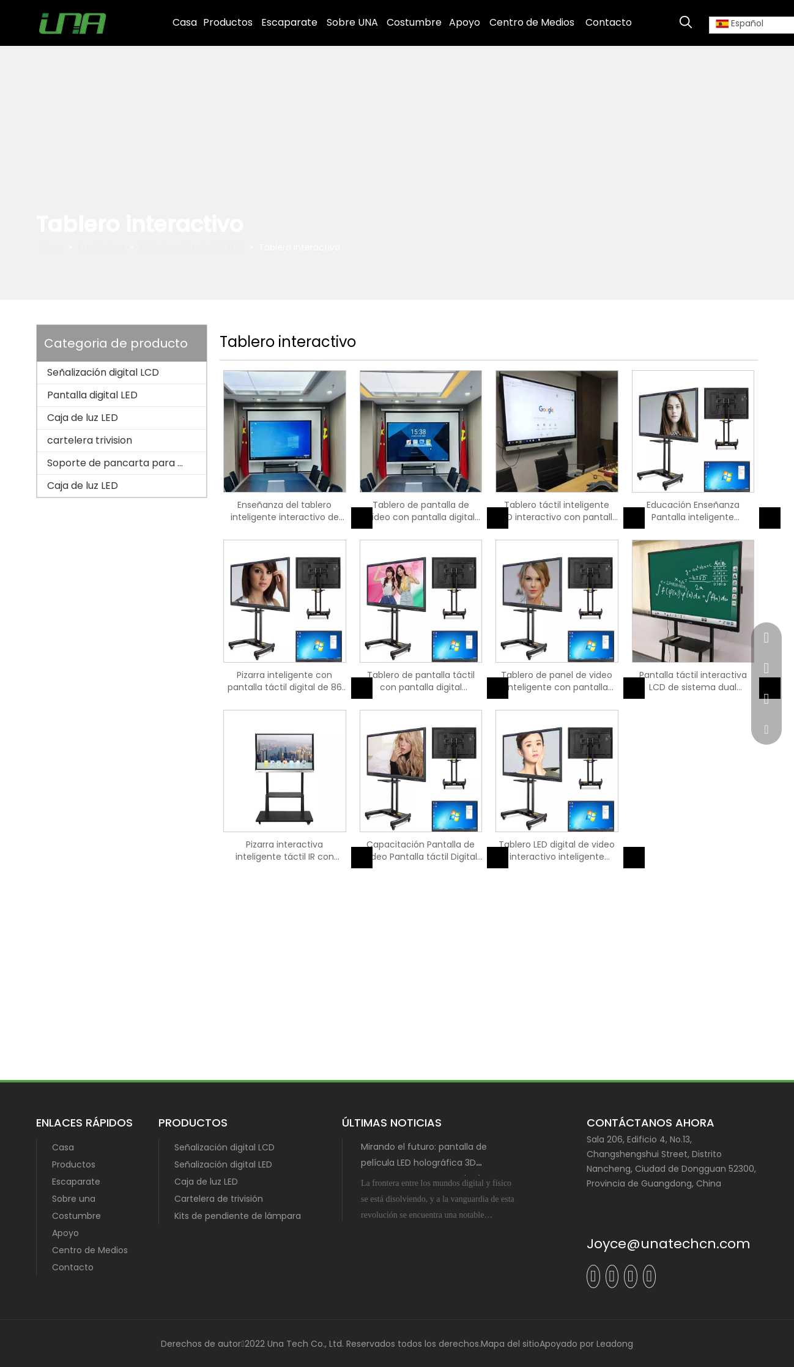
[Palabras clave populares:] (686, 23)
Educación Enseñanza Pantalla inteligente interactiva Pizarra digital (693, 511)
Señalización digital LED (223, 1164)
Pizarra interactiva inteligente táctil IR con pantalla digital (285, 850)
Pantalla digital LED (92, 395)
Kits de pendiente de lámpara (237, 1216)
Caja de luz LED (82, 418)
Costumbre (76, 1216)
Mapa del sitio (510, 1344)
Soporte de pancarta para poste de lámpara (126, 463)
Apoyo (65, 1233)
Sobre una (73, 1199)
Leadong (614, 1344)
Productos (73, 1164)
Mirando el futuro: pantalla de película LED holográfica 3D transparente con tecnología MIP (431, 1163)
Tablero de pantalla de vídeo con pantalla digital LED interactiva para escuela (420, 511)
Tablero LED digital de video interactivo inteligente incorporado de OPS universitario (557, 850)
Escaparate (76, 1181)
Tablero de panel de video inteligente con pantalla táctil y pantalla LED (556, 681)
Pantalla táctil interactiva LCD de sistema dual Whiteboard (693, 681)
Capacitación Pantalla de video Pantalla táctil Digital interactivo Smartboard (420, 850)
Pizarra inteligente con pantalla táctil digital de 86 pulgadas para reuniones (285, 681)
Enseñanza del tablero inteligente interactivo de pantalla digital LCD (285, 511)
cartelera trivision (89, 440)
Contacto (73, 1267)
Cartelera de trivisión (218, 1199)
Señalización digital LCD (103, 372)
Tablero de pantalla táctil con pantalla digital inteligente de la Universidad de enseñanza (420, 681)
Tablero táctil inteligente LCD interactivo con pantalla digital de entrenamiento (557, 511)
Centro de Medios (90, 1250)
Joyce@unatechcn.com (669, 1243)
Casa (63, 1147)
